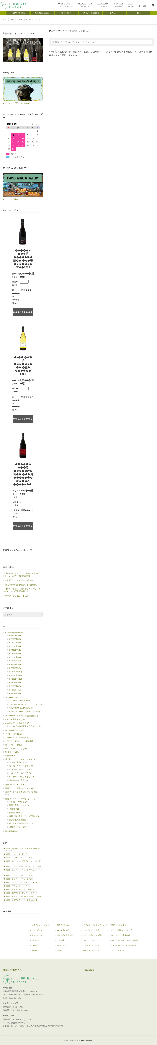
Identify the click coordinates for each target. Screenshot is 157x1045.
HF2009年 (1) (15, 643)
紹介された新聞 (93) (18, 820)
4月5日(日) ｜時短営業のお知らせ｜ (20, 580)
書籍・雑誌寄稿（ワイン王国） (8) (24, 816)
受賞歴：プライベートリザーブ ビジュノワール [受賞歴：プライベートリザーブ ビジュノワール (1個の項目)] (23, 866)
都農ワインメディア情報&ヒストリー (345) (23, 799)
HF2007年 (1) (15, 635)
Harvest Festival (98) (14, 632)
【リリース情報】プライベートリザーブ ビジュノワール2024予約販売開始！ (22, 574)
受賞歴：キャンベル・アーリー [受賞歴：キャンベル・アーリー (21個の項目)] (17, 854)
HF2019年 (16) (15, 672)
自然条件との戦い (65, 931)
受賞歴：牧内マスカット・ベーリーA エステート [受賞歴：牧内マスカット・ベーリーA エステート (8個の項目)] (24, 896)
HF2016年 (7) (15, 661)
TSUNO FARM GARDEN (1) (21, 701)
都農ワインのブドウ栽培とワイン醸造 (21, 792)
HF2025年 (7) (15, 693)
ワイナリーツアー (124, 951)
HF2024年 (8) (15, 690)
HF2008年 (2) (15, 639)
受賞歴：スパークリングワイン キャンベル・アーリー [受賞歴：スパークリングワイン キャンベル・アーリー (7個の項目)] (23, 862)
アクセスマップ (37, 936)
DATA (132, 5)
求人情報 (142, 8)
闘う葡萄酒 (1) (11, 831)
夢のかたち (65, 946)
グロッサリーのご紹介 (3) (20, 773)
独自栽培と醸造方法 (64, 936)
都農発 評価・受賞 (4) (19, 827)
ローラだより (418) (13, 745)
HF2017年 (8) (15, 664)
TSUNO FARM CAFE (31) (16, 698)
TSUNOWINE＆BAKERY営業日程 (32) (21, 716)
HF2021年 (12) (15, 679)
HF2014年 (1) (15, 654)
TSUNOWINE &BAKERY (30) (21, 708)
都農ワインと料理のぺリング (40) (19, 788)
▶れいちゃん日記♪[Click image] (16, 103)
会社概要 (38, 946)
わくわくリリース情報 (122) (21, 766)
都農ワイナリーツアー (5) (16, 784)
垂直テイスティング (94, 951)
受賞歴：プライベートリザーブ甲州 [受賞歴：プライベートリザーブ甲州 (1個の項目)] (19, 879)
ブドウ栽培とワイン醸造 (93, 936)
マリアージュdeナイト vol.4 (17, 596)
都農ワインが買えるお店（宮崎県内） (124, 941)
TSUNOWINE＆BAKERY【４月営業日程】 (23, 585)
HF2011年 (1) (15, 650)
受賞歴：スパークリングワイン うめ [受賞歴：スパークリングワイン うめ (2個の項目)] (19, 857)
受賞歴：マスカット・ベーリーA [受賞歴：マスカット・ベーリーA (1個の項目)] (18, 886)
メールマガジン (38, 931)
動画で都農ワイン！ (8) (19, 805)
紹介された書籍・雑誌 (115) (21, 823)
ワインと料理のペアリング (124, 931)
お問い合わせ (38, 941)
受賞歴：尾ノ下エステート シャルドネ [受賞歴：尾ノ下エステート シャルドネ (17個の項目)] (20, 889)
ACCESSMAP (106, 5)
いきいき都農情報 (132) (15, 719)
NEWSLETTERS (89, 5)
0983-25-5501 (15, 995)
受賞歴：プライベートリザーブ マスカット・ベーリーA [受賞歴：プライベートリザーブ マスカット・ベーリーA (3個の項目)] (23, 871)
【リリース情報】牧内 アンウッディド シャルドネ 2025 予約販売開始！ (23, 590)
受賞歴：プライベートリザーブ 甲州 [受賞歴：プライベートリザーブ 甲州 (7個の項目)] (19, 875)
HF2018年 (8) (15, 668)
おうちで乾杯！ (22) (18, 762)
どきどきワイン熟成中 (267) (17, 723)
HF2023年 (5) (15, 686)
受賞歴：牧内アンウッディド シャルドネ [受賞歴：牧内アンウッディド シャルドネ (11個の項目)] (21, 893)
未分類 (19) (10, 756)
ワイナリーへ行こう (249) (16, 748)
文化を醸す (65, 941)
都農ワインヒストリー (124, 926)
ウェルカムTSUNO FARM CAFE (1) (24, 711)
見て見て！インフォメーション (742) (21, 759)
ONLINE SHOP (70, 5)
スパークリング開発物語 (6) (17, 737)
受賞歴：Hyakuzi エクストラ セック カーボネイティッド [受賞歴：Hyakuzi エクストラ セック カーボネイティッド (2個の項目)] (23, 849)
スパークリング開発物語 (124, 936)
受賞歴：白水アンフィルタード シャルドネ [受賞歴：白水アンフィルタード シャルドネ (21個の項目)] (21, 900)
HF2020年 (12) (15, 675)
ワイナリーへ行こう (94, 941)
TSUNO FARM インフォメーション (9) (25, 704)
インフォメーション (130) (20, 769)
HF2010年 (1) (15, 646)
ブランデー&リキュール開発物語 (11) (21, 741)
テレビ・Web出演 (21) (18, 802)
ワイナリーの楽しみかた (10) (21, 777)
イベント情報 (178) (13, 734)
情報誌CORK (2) (16, 812)
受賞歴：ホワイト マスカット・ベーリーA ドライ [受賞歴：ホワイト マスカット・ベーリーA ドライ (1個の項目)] (24, 882)
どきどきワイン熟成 (94, 931)
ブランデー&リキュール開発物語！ (124, 946)
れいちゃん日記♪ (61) (14, 730)
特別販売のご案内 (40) (18, 780)
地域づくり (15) (12, 752)
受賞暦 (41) (14, 809)
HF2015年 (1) (15, 657)
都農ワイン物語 (65, 926)
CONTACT (120, 5)
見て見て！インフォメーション (94, 926)
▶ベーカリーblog (10, 199)
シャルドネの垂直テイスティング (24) (25, 726)
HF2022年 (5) (15, 682)
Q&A (65, 951)
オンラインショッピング (38, 926)
